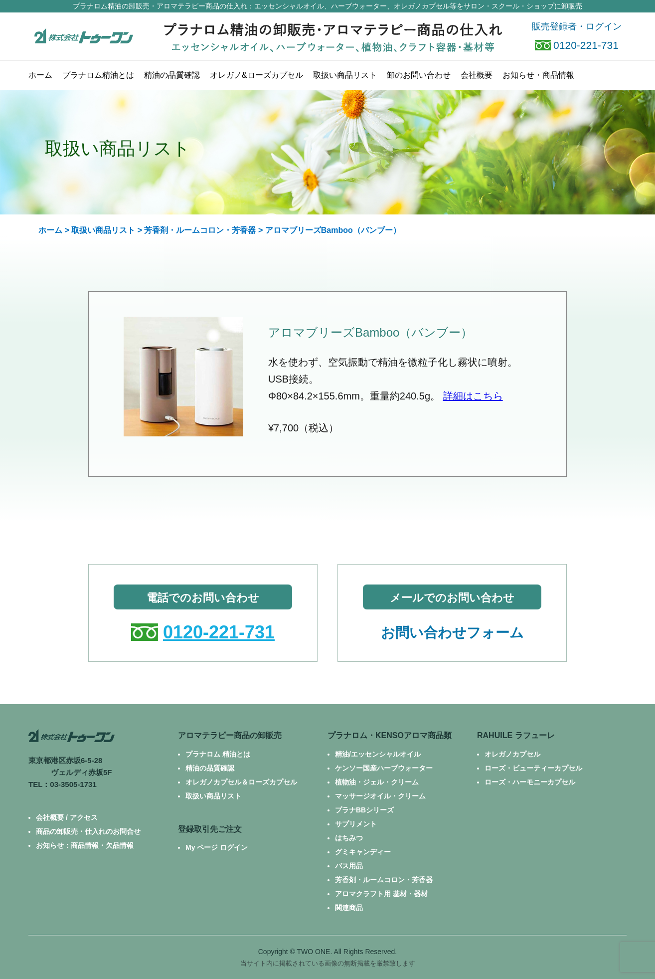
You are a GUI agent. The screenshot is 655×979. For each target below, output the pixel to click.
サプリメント (356, 824)
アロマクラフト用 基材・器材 (381, 894)
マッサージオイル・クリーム (380, 796)
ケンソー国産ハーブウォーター (384, 768)
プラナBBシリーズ (364, 810)
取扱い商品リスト (103, 230)
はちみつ (349, 838)
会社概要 (476, 75)
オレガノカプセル (512, 754)
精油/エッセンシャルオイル (378, 754)
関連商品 (349, 908)
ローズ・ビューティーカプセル (533, 768)
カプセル (256, 75)
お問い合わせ (419, 75)
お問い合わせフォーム (452, 632)
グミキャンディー (363, 852)
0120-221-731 (577, 45)
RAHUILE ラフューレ (516, 735)
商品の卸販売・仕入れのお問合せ (88, 831)
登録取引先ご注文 (210, 829)
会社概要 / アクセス (67, 817)
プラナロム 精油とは (217, 754)
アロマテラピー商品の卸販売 (230, 735)
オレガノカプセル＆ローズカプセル (241, 782)
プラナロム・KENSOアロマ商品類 (390, 735)
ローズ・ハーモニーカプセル (530, 782)
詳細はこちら (473, 396)
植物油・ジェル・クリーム (377, 782)
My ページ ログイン (216, 847)
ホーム (40, 75)
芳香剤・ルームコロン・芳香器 (200, 230)
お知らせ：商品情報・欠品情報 (85, 845)
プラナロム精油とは (98, 75)
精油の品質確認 (172, 75)
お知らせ (538, 75)
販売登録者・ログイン (577, 26)
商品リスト (345, 75)
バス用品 (349, 866)
